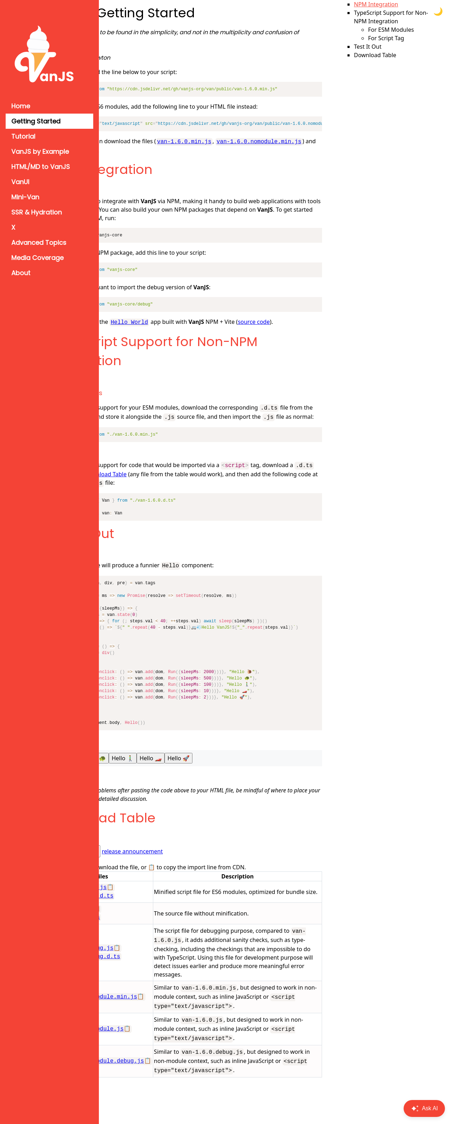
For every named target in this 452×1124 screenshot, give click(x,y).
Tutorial (23, 136)
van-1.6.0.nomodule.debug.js (159, 1104)
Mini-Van (25, 197)
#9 (192, 811)
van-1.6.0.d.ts (137, 929)
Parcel (210, 209)
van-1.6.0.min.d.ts (143, 908)
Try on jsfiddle (129, 788)
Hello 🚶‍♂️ (184, 770)
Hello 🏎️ (212, 770)
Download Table (187, 423)
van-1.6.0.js (133, 921)
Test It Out (143, 546)
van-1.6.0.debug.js (143, 968)
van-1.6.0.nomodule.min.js (154, 149)
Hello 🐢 (156, 770)
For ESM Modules (137, 399)
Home (20, 106)
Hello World (190, 321)
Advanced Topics (38, 242)
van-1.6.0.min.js (245, 141)
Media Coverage (37, 257)
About (20, 272)
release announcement (193, 863)
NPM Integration (162, 169)
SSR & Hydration (36, 212)
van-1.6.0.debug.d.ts (147, 976)
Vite (188, 209)
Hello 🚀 (239, 770)
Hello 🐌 (128, 770)
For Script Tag (133, 464)
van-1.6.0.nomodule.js (149, 1066)
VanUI (20, 181)
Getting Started (35, 121)
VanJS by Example (40, 151)
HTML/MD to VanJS (40, 166)
